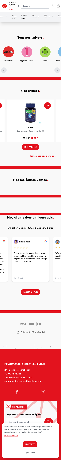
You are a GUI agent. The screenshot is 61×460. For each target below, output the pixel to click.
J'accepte (30, 444)
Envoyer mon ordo (24, 17)
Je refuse (30, 452)
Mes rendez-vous (14, 17)
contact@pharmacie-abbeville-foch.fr (23, 383)
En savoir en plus (11, 436)
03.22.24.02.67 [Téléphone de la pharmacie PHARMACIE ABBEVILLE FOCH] (24, 379)
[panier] (58, 6)
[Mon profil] (52, 5)
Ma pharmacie (35, 16)
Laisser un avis (30, 292)
